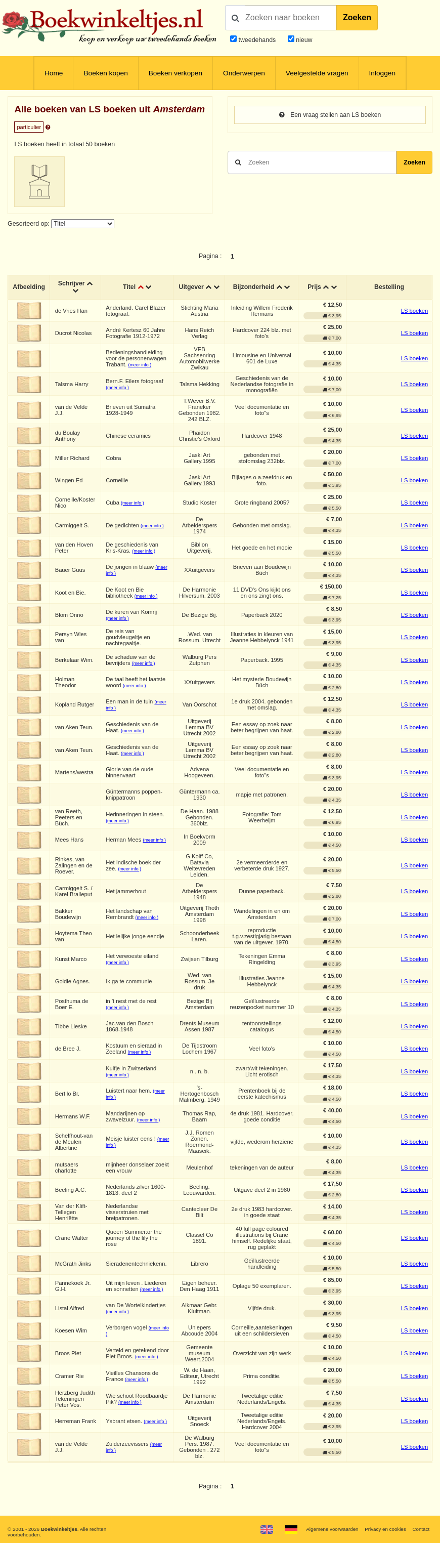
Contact (420, 1529)
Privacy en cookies (385, 1529)
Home (54, 73)
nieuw (303, 40)
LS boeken (414, 311)
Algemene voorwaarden (331, 1529)
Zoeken (357, 17)
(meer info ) (140, 365)
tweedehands (257, 40)
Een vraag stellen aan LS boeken (330, 114)
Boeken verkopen (175, 73)
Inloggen (382, 73)
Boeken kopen (105, 73)
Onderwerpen (244, 73)
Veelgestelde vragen (317, 73)
